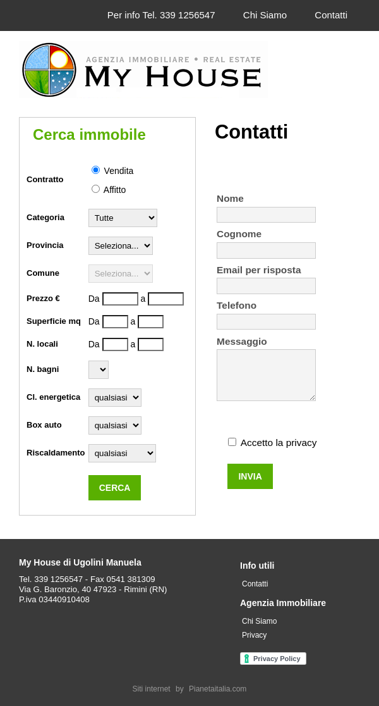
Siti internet (152, 688)
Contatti (331, 14)
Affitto (109, 190)
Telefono (236, 305)
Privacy (254, 635)
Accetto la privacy (279, 442)
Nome (230, 198)
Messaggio (242, 341)
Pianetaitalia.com (217, 688)
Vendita (113, 171)
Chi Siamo (265, 14)
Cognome (239, 233)
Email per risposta (259, 269)
